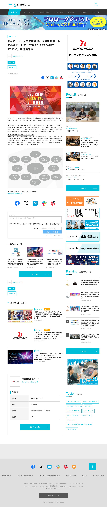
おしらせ (84, 476)
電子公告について (71, 476)
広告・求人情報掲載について (25, 476)
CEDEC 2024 (88, 406)
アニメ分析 (96, 12)
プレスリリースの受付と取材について (50, 476)
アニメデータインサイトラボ (90, 401)
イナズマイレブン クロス (73, 401)
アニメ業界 (83, 12)
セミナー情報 (58, 12)
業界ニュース (12, 37)
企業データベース (28, 12)
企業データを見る (35, 427)
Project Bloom (71, 420)
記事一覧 (14, 12)
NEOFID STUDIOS (72, 429)
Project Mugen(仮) (88, 411)
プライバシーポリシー (99, 476)
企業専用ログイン (53, 495)
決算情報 (71, 12)
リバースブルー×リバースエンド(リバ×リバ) (78, 415)
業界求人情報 (44, 12)
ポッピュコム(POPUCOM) (73, 411)
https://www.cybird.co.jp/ (30, 382)
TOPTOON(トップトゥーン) (74, 406)
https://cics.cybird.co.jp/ (15, 193)
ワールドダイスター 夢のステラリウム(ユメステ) (79, 424)
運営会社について (6, 476)
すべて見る (35, 274)
